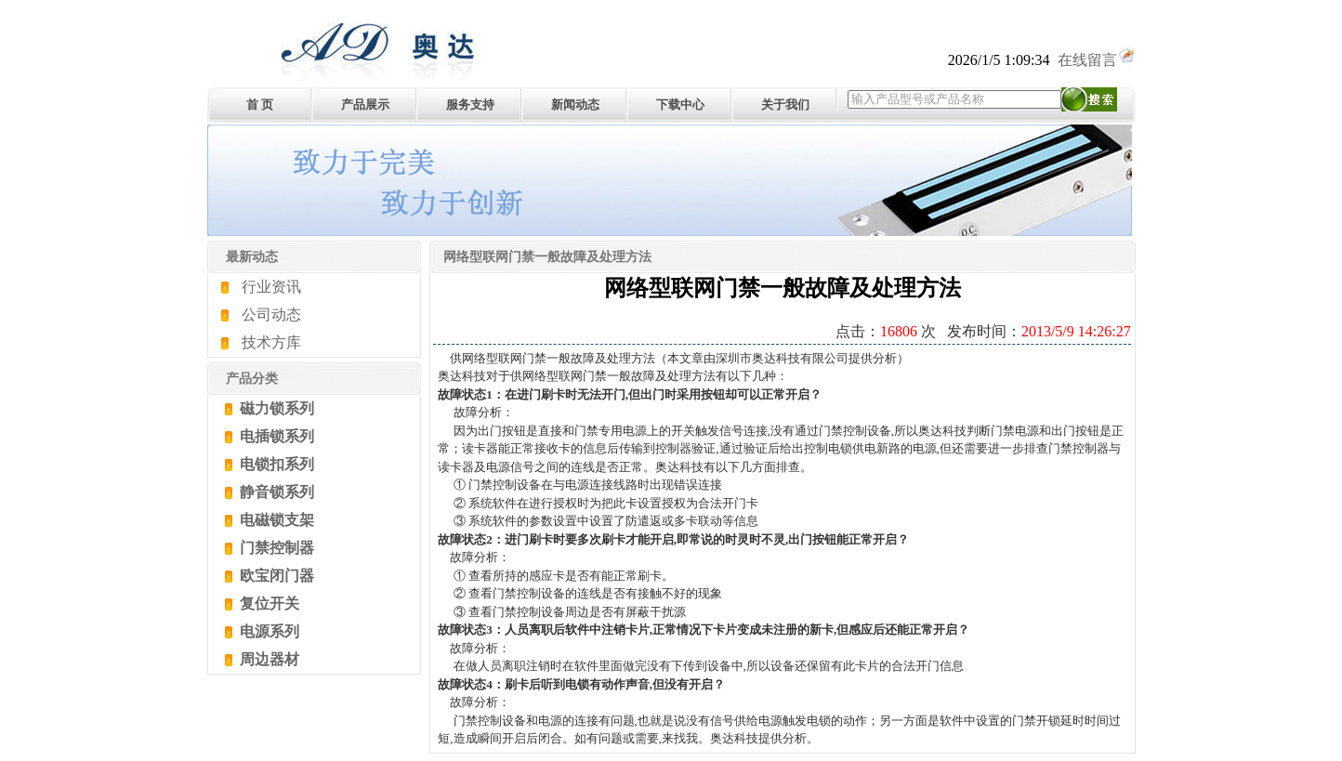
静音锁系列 (275, 492)
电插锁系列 (275, 436)
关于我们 (785, 105)
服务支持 (470, 105)
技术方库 (271, 342)
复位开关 (267, 603)
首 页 (259, 105)
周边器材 (267, 659)
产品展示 (365, 105)
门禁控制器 (275, 548)
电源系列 (267, 631)
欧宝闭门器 (275, 576)
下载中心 (680, 105)
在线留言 (1097, 60)
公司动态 (271, 314)
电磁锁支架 (275, 520)
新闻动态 (575, 105)
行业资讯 (271, 287)
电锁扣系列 (275, 464)
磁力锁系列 (275, 408)
